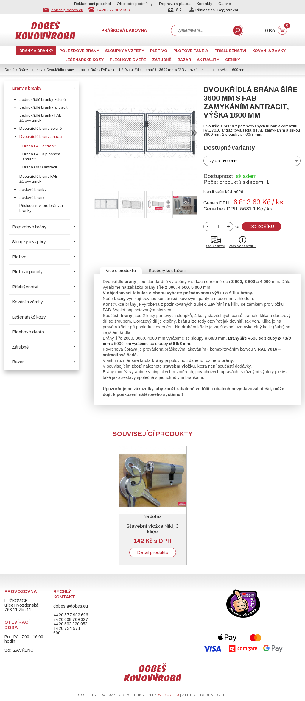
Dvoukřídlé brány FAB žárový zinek (38, 179)
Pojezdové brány (79, 51)
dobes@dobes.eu (67, 10)
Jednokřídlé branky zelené (42, 100)
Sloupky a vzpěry (124, 51)
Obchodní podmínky (135, 4)
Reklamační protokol (92, 4)
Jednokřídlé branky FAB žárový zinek (40, 118)
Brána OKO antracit (39, 167)
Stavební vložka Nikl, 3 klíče (152, 529)
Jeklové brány (31, 198)
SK (178, 10)
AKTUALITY (208, 60)
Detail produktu (152, 552)
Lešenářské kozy (84, 60)
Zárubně (162, 60)
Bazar (184, 60)
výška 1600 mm (223, 161)
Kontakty (204, 4)
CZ (170, 10)
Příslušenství (230, 51)
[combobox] (201, 30)
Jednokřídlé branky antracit (43, 107)
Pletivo (158, 51)
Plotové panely (190, 51)
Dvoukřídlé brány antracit (66, 69)
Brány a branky (36, 51)
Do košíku (261, 226)
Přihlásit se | (203, 10)
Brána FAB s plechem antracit (41, 156)
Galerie (224, 4)
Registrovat (227, 10)
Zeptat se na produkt (242, 246)
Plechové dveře (128, 60)
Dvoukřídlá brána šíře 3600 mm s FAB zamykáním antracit (170, 69)
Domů (9, 69)
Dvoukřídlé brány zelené (40, 129)
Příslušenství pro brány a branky (41, 208)
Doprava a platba (175, 4)
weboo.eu (168, 695)
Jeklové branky (32, 190)
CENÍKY (232, 60)
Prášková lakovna (124, 30)
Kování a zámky (269, 51)
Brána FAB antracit (105, 69)
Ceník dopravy (215, 246)
